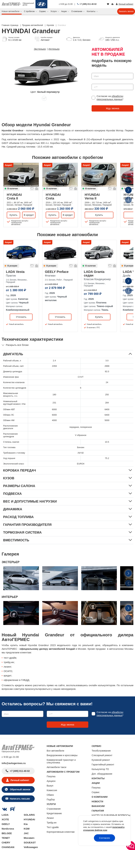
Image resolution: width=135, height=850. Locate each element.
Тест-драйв (53, 827)
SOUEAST (30, 842)
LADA (5, 814)
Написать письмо (20, 798)
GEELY (6, 824)
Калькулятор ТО (100, 769)
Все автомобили (55, 750)
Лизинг (50, 818)
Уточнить (21, 316)
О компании (77, 11)
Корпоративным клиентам (61, 832)
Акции (64, 11)
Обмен (50, 795)
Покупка (51, 776)
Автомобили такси (56, 767)
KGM (27, 828)
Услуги (54, 11)
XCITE (5, 819)
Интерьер (54, 49)
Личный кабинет (19, 780)
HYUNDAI (21, 196)
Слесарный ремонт (102, 755)
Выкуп (50, 785)
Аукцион (51, 781)
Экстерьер (40, 49)
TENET (6, 837)
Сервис (42, 11)
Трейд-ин (52, 822)
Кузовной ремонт (101, 760)
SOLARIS (29, 814)
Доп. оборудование (102, 773)
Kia (26, 824)
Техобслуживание (101, 750)
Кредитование (54, 813)
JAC (26, 833)
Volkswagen (31, 847)
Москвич (29, 837)
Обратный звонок (19, 789)
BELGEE (7, 833)
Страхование (54, 808)
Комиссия (52, 790)
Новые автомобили (11, 11)
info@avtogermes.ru (14, 763)
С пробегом (29, 11)
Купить (13, 214)
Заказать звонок (126, 11)
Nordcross (8, 828)
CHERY (6, 842)
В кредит (29, 214)
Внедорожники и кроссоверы (62, 755)
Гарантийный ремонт (103, 764)
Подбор (51, 799)
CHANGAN (8, 847)
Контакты (91, 11)
